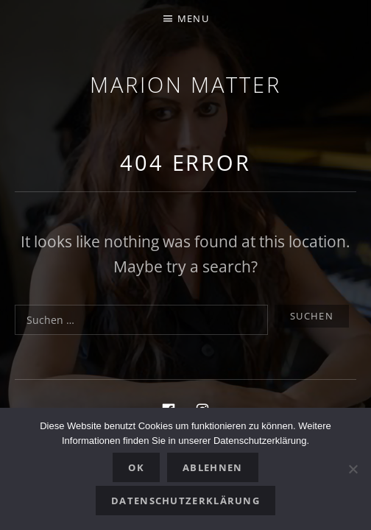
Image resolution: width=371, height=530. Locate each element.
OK (136, 467)
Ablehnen (212, 467)
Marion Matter (185, 84)
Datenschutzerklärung (185, 500)
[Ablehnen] (352, 469)
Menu (193, 18)
